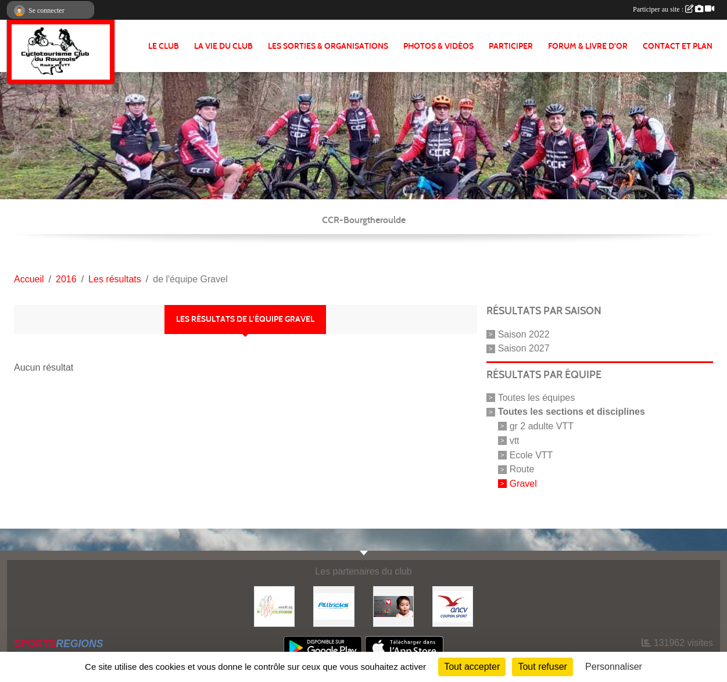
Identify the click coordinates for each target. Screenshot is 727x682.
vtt (515, 441)
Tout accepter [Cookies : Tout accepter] (472, 667)
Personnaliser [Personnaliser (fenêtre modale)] (613, 667)
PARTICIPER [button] (511, 46)
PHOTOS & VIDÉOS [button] (438, 46)
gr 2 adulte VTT (542, 426)
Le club (163, 46)
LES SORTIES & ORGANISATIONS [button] (328, 46)
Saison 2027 (524, 348)
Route (522, 469)
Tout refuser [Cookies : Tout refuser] (542, 667)
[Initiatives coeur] (393, 606)
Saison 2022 (524, 334)
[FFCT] (274, 606)
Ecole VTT (531, 455)
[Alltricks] (333, 606)
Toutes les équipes (536, 398)
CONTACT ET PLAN (677, 46)
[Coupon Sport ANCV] (452, 606)
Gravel (523, 484)
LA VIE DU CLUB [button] (223, 46)
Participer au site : (673, 9)
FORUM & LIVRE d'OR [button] (588, 46)
